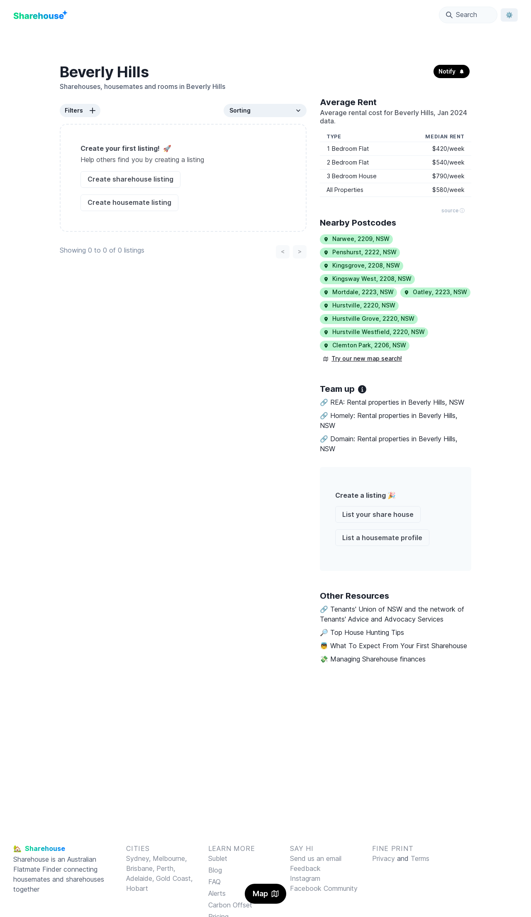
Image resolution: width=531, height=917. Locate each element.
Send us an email (315, 858)
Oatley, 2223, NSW (435, 291)
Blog (215, 870)
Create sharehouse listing (130, 179)
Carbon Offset (230, 905)
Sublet (217, 858)
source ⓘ (453, 210)
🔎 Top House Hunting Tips (362, 632)
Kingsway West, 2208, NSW (367, 278)
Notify (451, 71)
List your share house (378, 514)
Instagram (305, 878)
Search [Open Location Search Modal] (461, 14)
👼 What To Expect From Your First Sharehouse (393, 646)
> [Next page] (300, 251)
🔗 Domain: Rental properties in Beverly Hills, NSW (388, 444)
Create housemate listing (129, 202)
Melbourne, (170, 858)
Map (266, 893)
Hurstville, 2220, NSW (359, 305)
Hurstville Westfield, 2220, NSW (374, 331)
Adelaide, (141, 878)
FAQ (214, 882)
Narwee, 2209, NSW (356, 238)
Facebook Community (324, 888)
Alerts (217, 893)
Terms (420, 858)
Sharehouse (31, 859)
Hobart (137, 888)
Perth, (165, 868)
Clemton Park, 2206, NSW (364, 345)
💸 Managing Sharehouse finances (373, 659)
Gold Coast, (174, 878)
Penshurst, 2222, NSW (360, 252)
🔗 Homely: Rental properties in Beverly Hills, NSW (388, 420)
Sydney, (139, 858)
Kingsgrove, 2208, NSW (361, 265)
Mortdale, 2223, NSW (358, 291)
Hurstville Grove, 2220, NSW (368, 318)
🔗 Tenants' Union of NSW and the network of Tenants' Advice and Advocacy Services (392, 614)
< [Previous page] (283, 251)
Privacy (383, 858)
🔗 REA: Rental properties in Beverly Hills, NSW (392, 402)
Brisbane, (141, 868)
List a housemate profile (382, 537)
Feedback (305, 868)
